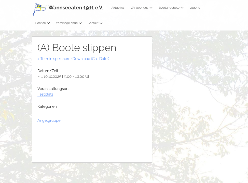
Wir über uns (142, 7)
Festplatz (45, 94)
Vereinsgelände (69, 23)
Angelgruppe (49, 120)
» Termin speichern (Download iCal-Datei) (73, 58)
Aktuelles (117, 7)
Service (42, 23)
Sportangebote (171, 7)
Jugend (195, 7)
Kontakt (95, 23)
